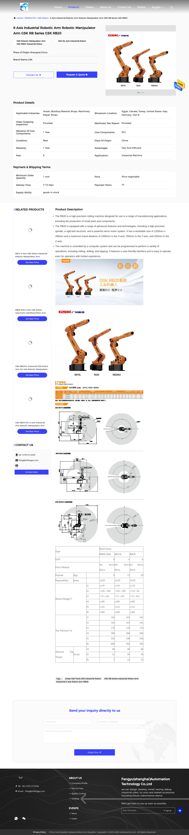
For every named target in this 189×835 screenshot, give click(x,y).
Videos (89, 7)
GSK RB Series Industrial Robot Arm (121, 678)
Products (73, 7)
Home (58, 7)
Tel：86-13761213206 (27, 786)
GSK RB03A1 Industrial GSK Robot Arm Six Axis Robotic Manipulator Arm (31, 369)
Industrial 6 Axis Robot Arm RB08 (72, 682)
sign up (167, 810)
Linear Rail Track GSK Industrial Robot (83, 678)
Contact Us (124, 7)
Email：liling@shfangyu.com (30, 791)
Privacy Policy (39, 832)
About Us (105, 7)
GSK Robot (43, 18)
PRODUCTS (30, 18)
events (141, 7)
